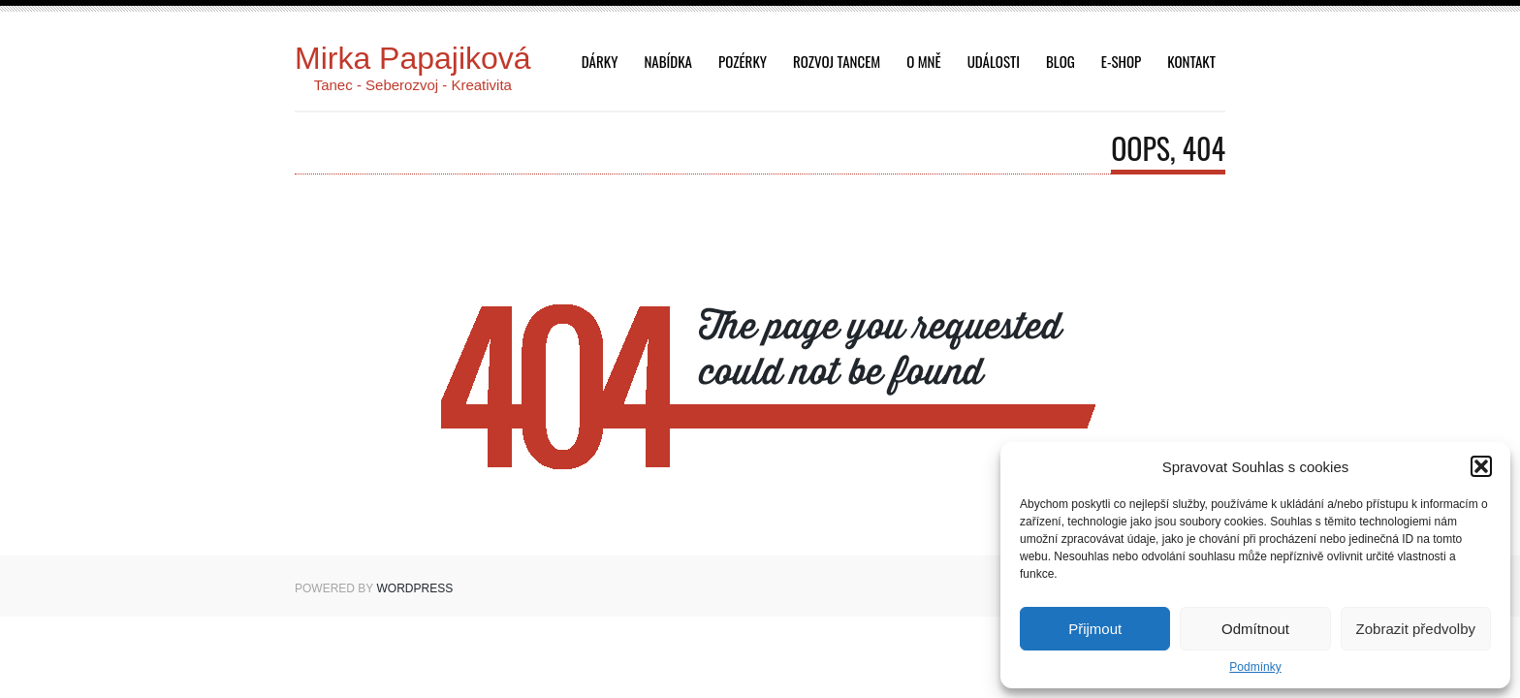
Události (993, 61)
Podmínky (1255, 667)
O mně (923, 61)
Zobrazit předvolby (1415, 628)
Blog (1060, 61)
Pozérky (742, 61)
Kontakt (1191, 61)
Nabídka (668, 61)
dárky (600, 61)
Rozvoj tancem (836, 61)
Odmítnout (1255, 628)
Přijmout (1095, 628)
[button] (1481, 466)
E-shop (1121, 61)
